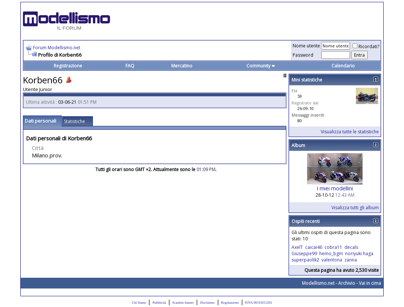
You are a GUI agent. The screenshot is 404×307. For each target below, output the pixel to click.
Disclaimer (207, 302)
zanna (350, 260)
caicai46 (313, 247)
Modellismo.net (318, 283)
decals (351, 247)
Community (261, 66)
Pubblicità (159, 302)
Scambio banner (183, 302)
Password (303, 55)
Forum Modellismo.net (56, 47)
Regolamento (230, 302)
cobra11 (333, 247)
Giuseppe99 (304, 253)
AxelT (297, 247)
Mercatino (181, 66)
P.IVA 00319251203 (258, 302)
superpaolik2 (305, 260)
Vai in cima (370, 283)
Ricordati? (366, 46)
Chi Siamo (139, 302)
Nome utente (306, 46)
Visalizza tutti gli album (355, 207)
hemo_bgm (331, 253)
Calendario (343, 66)
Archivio (346, 283)
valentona (331, 260)
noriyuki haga (359, 253)
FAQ (129, 66)
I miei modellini (335, 188)
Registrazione (68, 66)
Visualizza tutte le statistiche (350, 132)
